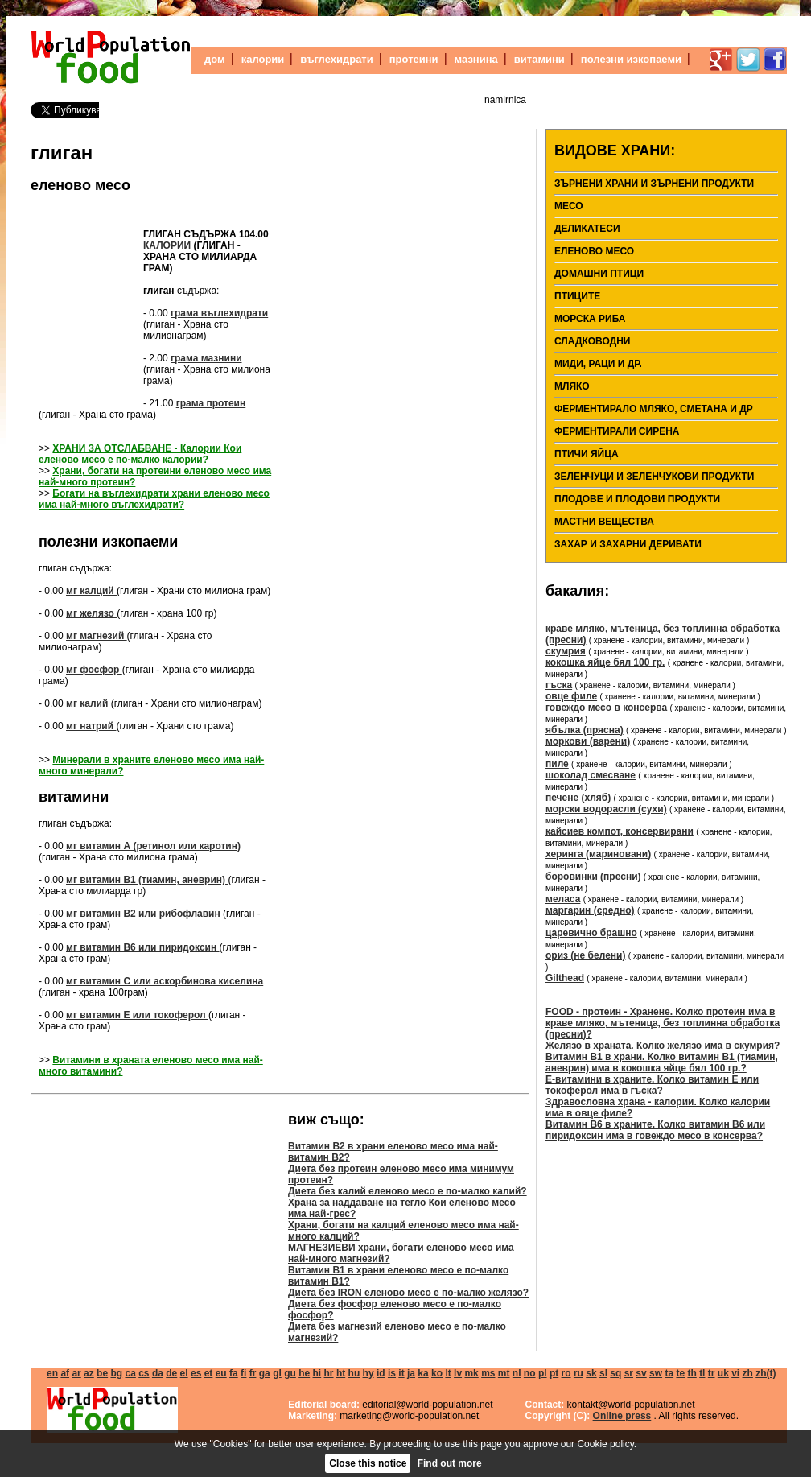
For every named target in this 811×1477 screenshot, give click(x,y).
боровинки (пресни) (593, 876)
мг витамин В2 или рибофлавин (144, 913)
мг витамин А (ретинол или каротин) (153, 846)
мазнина (476, 59)
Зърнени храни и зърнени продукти (654, 183)
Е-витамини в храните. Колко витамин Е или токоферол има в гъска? (652, 1085)
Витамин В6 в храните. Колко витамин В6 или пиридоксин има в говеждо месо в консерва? (655, 1130)
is (392, 1373)
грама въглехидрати (219, 313)
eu (221, 1373)
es (196, 1373)
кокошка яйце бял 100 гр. (605, 662)
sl (603, 1373)
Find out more (450, 1463)
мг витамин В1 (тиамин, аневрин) (147, 879)
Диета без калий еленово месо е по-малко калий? (407, 1191)
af (64, 1373)
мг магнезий (96, 636)
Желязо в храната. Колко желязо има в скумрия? (662, 1045)
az (89, 1373)
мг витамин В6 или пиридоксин (143, 947)
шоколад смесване (590, 775)
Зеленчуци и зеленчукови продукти (654, 476)
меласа (562, 899)
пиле (557, 763)
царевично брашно (591, 933)
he (304, 1373)
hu (354, 1373)
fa (233, 1373)
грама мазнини (206, 358)
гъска (558, 685)
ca (130, 1373)
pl (542, 1373)
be (102, 1373)
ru (578, 1373)
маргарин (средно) (590, 910)
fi (243, 1373)
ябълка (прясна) (584, 730)
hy (368, 1373)
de (171, 1373)
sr (628, 1373)
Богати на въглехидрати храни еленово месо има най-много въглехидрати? (154, 499)
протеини (413, 59)
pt (554, 1373)
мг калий (88, 703)
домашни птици (599, 273)
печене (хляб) (578, 797)
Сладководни (592, 341)
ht (340, 1373)
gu (290, 1373)
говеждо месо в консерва (606, 707)
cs (143, 1373)
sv (641, 1373)
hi (317, 1373)
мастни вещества (604, 521)
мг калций (91, 590)
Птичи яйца (586, 454)
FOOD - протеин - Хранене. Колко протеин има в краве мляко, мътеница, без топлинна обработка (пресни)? (662, 1023)
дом (214, 59)
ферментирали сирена (616, 431)
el (184, 1373)
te (680, 1373)
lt (448, 1373)
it (401, 1373)
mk (471, 1373)
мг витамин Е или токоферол (137, 1015)
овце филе (571, 696)
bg (116, 1373)
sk (591, 1373)
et (208, 1373)
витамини (539, 59)
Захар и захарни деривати (628, 544)
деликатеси (587, 228)
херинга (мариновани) (598, 854)
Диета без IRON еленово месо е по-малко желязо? (408, 1292)
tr (711, 1373)
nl (517, 1373)
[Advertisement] (87, 302)
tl (702, 1373)
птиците (577, 296)
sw (655, 1373)
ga (264, 1373)
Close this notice (367, 1463)
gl (277, 1373)
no (530, 1373)
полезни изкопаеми (631, 59)
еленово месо (80, 185)
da (157, 1373)
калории (263, 59)
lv (458, 1373)
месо (568, 206)
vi (735, 1373)
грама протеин (211, 403)
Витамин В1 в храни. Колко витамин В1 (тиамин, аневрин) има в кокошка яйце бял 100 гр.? (661, 1062)
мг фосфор (94, 669)
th (691, 1373)
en (52, 1373)
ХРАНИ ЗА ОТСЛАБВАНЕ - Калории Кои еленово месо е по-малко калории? (140, 454)
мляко (572, 386)
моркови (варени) (587, 741)
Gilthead (564, 978)
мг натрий (91, 726)
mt (504, 1373)
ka (423, 1373)
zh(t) (765, 1373)
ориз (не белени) (585, 955)
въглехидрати (336, 59)
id (381, 1373)
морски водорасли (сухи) (606, 809)
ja (411, 1373)
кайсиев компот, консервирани (619, 831)
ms (488, 1373)
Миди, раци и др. (598, 363)
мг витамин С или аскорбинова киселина (164, 981)
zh (748, 1373)
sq (615, 1373)
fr (253, 1373)
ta (669, 1373)
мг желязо (91, 613)
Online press (622, 1415)
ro (566, 1373)
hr (329, 1373)
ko (437, 1373)
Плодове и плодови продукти (637, 499)
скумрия (565, 651)
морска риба (590, 318)
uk (723, 1373)
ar (76, 1373)
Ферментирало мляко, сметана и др (653, 409)
